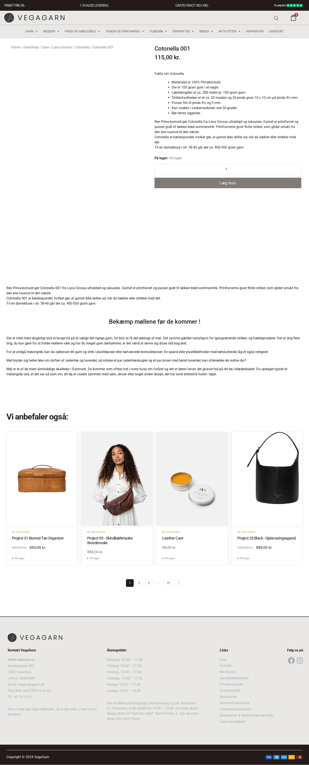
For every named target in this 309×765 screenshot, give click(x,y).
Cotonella (82, 47)
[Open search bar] (276, 18)
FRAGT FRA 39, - (14, 5)
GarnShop (31, 47)
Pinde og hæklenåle (82, 31)
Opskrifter (183, 31)
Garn (32, 31)
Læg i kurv (228, 183)
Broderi (51, 31)
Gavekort (276, 31)
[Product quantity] (227, 169)
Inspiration (255, 31)
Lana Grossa (62, 47)
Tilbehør (158, 31)
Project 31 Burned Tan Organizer (38, 538)
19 (168, 583)
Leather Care (172, 538)
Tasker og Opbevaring (125, 31)
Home (15, 47)
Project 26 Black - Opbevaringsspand (266, 538)
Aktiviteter (229, 31)
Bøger (206, 31)
